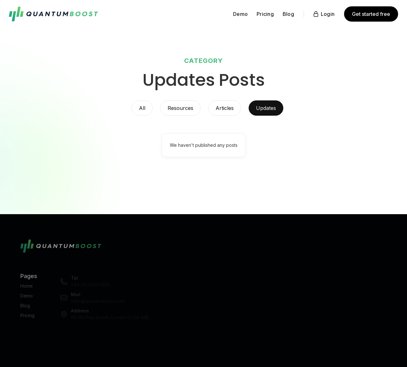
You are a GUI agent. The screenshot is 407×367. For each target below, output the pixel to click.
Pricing (27, 317)
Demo (26, 298)
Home (26, 288)
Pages (28, 278)
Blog (25, 307)
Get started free (371, 14)
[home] (53, 14)
